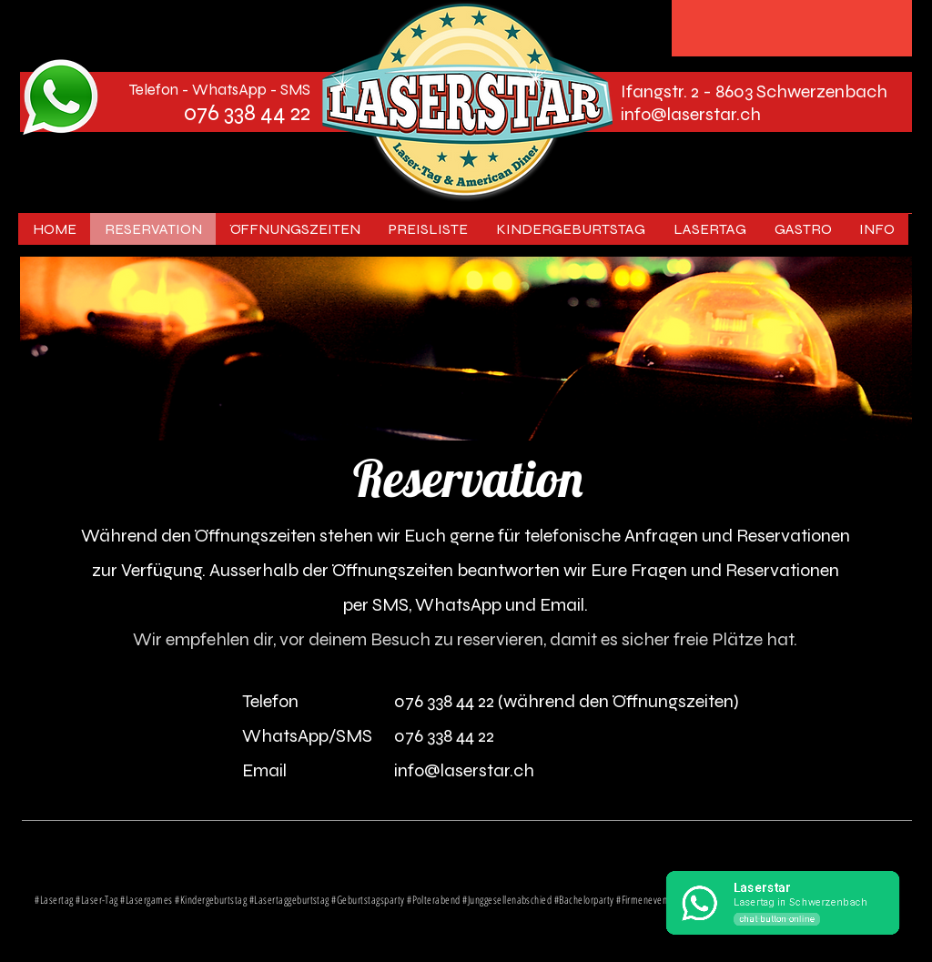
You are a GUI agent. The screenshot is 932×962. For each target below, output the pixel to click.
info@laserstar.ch (691, 114)
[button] (709, 229)
